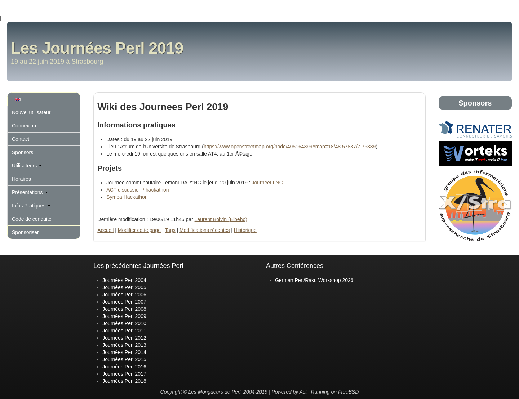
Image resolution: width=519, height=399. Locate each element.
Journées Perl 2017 (124, 374)
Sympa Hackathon (126, 197)
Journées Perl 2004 (124, 280)
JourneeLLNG (267, 182)
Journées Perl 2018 (124, 381)
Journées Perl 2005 (124, 287)
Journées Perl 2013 (124, 345)
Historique (245, 230)
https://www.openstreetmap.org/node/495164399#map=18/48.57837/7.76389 (290, 146)
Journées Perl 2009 (124, 316)
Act (303, 392)
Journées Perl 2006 (124, 294)
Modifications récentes (204, 230)
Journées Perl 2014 (124, 352)
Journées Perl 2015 (124, 359)
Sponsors (22, 152)
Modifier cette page (139, 230)
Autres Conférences (294, 265)
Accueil (105, 230)
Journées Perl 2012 (124, 338)
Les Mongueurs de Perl (214, 392)
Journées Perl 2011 (124, 330)
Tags (170, 230)
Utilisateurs (27, 166)
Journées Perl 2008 (124, 309)
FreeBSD (348, 392)
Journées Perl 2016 (124, 366)
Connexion (24, 126)
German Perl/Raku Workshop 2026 (314, 280)
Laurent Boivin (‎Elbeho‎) (221, 219)
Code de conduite (32, 219)
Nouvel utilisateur (31, 112)
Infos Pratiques (31, 206)
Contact (20, 139)
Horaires (21, 179)
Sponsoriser (25, 232)
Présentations (30, 192)
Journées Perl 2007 (124, 302)
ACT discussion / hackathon (137, 190)
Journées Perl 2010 (124, 323)
